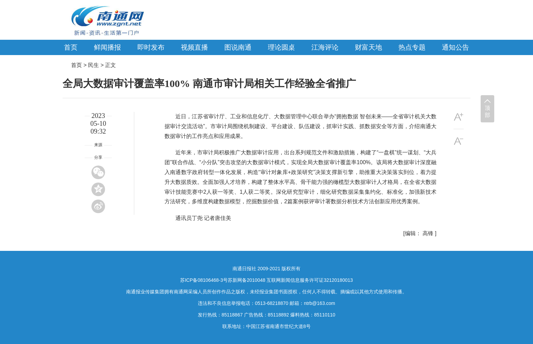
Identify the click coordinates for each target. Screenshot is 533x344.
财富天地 (368, 47)
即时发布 (151, 47)
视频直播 (194, 47)
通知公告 (455, 47)
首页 (71, 47)
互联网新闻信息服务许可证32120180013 (309, 280)
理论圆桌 (281, 47)
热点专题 (412, 47)
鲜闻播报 (107, 47)
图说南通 (238, 47)
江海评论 (325, 47)
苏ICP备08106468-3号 (204, 280)
